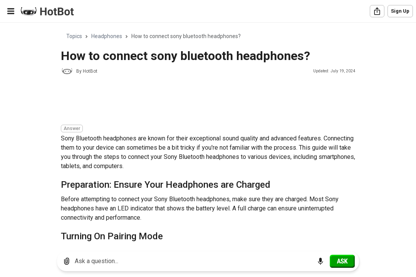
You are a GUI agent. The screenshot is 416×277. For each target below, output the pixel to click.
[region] (208, 134)
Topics (74, 36)
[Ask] (342, 261)
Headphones (106, 36)
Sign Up (400, 11)
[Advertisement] (201, 100)
